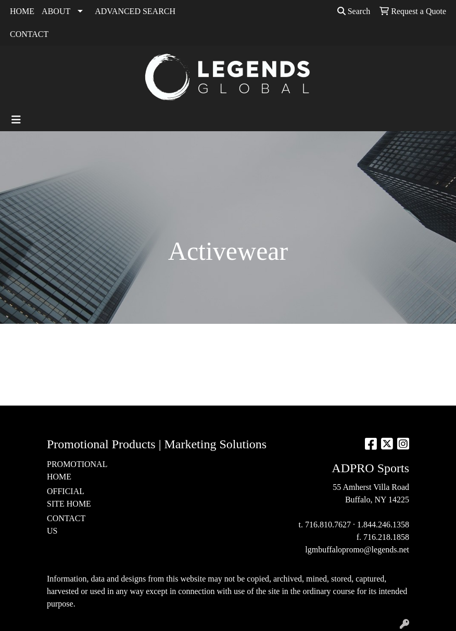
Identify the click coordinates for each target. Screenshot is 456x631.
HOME (22, 11)
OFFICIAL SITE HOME (69, 497)
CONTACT (29, 34)
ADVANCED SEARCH (135, 11)
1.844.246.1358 (383, 524)
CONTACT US (66, 524)
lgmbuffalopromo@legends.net (357, 549)
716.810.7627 (328, 524)
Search (354, 11)
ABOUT (56, 11)
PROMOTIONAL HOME (72, 470)
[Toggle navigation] (16, 119)
